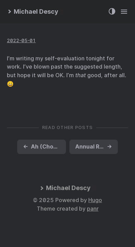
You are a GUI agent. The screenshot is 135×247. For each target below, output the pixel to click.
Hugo (95, 200)
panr (93, 208)
